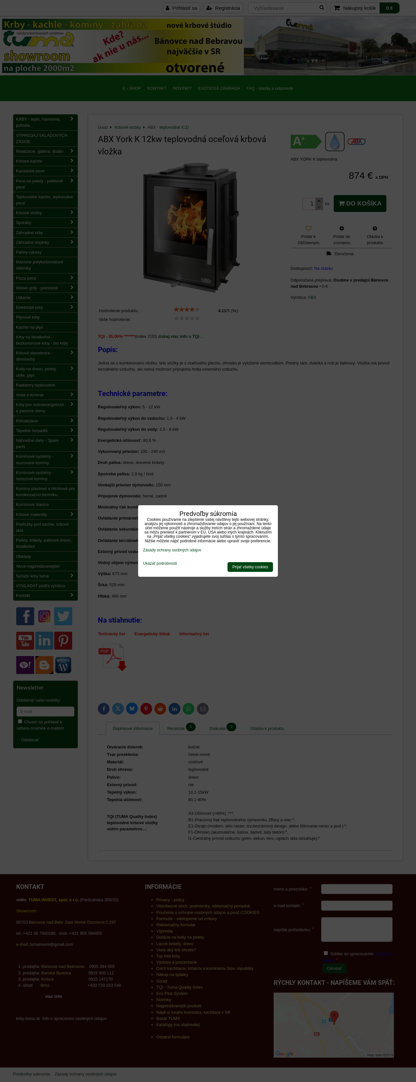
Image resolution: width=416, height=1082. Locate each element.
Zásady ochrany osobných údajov (172, 550)
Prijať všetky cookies (250, 567)
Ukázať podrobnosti (160, 563)
